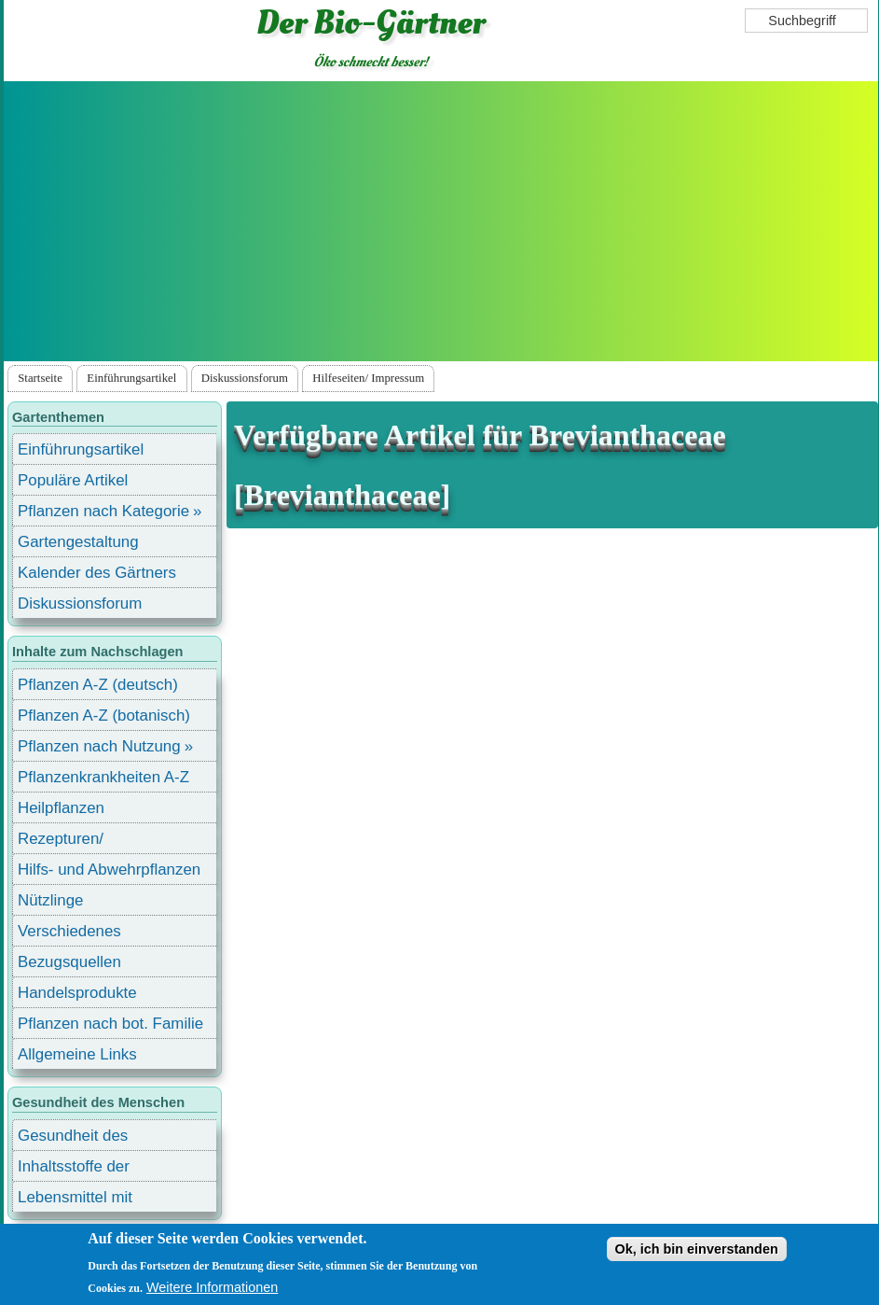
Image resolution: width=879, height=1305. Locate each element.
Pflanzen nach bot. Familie (110, 1023)
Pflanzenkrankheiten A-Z (103, 777)
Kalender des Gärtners (97, 573)
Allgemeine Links (77, 1054)
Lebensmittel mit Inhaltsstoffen (75, 1200)
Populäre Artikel (73, 480)
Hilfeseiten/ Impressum (368, 378)
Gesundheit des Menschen (73, 1138)
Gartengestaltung (78, 542)
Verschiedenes (69, 931)
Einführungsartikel (131, 378)
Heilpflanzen (61, 808)
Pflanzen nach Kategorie (103, 511)
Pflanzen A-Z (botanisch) (104, 715)
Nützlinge (50, 900)
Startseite (40, 378)
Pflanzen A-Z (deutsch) (98, 685)
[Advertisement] (441, 221)
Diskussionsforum (244, 378)
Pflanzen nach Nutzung (99, 746)
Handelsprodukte (77, 993)
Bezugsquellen (69, 962)
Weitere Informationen (212, 1287)
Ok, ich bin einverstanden (696, 1249)
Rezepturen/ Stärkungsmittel (72, 841)
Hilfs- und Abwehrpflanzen (109, 869)
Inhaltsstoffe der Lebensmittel (74, 1169)
